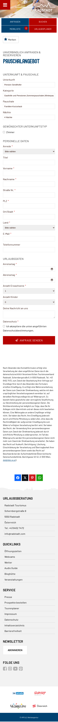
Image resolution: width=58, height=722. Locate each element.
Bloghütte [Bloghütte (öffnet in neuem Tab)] (9, 574)
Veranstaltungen (13, 580)
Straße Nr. (9, 190)
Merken (10, 39)
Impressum (10, 614)
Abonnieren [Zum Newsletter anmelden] (15, 650)
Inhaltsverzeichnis (14, 625)
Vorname (8, 168)
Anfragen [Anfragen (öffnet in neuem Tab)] (15, 21)
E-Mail (7, 234)
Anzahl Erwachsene (14, 286)
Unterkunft (9, 80)
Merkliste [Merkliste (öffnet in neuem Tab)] (15, 29)
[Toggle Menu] (5, 5)
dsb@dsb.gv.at (9, 460)
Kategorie (8, 90)
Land (6, 222)
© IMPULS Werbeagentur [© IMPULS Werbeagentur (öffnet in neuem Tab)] (29, 718)
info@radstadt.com (14, 534)
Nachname (9, 179)
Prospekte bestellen (15, 602)
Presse (8, 597)
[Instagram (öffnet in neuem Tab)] (10, 669)
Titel (5, 157)
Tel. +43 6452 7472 (14, 528)
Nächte (7, 112)
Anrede (8, 146)
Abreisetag (10, 275)
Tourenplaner (11, 608)
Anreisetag (10, 264)
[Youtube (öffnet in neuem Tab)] (15, 669)
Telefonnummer (11, 245)
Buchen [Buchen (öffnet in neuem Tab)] (43, 21)
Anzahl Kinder (10, 297)
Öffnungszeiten (12, 551)
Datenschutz (10, 321)
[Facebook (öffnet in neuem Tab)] (5, 669)
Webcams (9, 557)
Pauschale (8, 101)
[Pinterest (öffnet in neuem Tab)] (21, 669)
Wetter (8, 562)
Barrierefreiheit (13, 631)
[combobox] (29, 269)
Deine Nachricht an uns (15, 308)
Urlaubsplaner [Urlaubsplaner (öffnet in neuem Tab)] (42, 29)
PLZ (6, 201)
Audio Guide (11, 568)
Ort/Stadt (9, 212)
